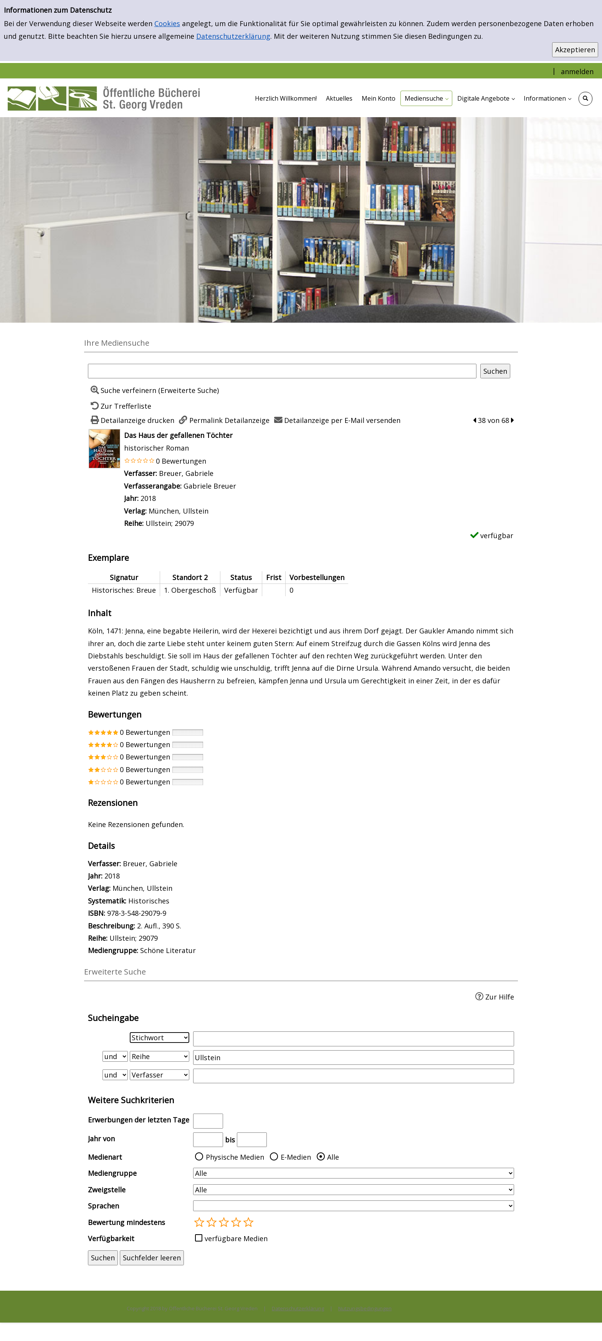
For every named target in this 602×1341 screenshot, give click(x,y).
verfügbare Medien (236, 1238)
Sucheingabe (113, 1017)
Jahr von (101, 1138)
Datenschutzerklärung (233, 36)
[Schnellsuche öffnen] (585, 99)
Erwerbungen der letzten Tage (138, 1119)
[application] (426, 98)
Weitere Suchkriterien (131, 1100)
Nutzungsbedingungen (365, 1308)
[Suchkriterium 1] (159, 1037)
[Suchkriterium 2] (159, 1056)
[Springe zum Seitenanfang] (584, 1323)
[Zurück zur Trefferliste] (119, 406)
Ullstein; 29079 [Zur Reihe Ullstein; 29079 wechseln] (170, 523)
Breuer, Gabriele (186, 473)
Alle (333, 1157)
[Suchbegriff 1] (353, 1038)
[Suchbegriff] (282, 371)
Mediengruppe (112, 1173)
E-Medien (296, 1157)
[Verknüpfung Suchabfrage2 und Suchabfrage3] (115, 1074)
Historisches (148, 900)
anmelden (577, 71)
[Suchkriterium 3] (159, 1074)
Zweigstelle (107, 1189)
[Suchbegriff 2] (353, 1057)
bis (230, 1139)
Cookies (167, 23)
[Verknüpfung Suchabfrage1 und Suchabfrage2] (115, 1056)
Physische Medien (235, 1157)
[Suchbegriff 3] (353, 1076)
